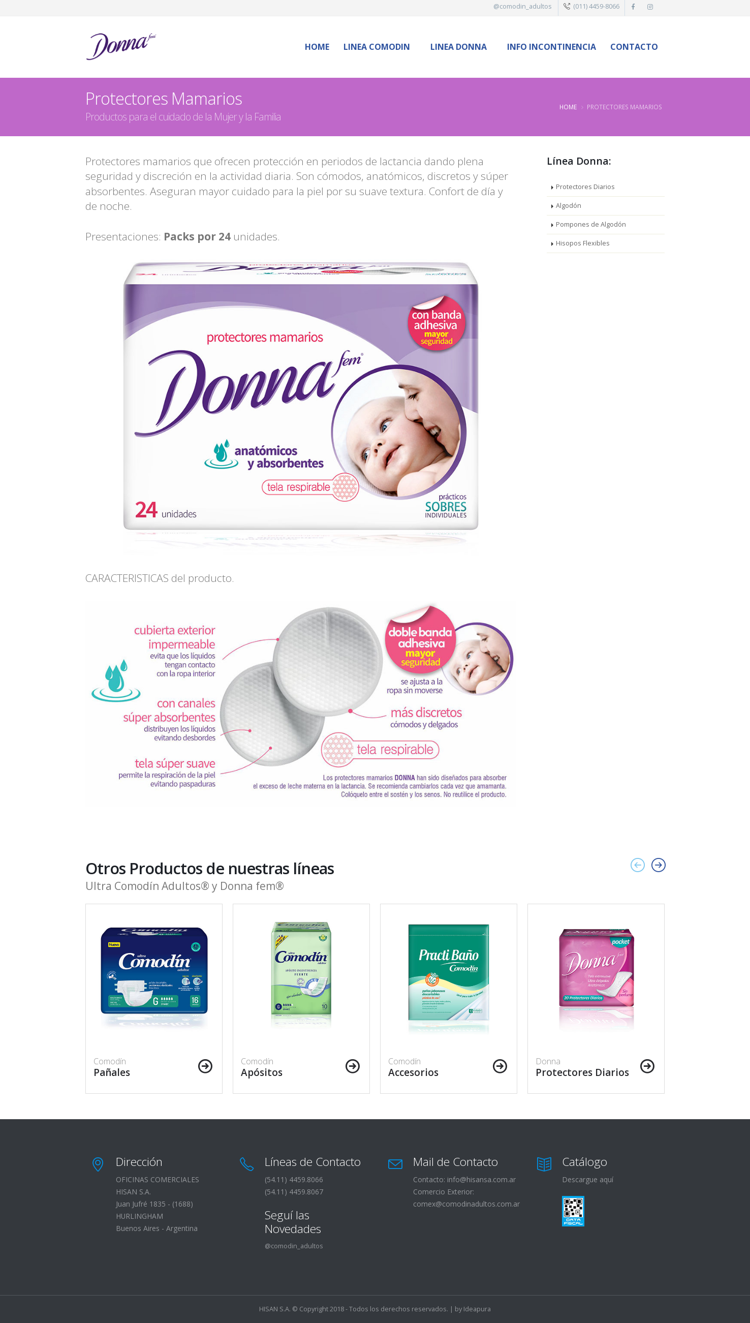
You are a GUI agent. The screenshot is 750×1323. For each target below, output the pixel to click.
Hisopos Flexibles (583, 243)
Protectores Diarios (585, 186)
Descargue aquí (587, 1179)
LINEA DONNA (458, 46)
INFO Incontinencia (551, 46)
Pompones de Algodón (591, 224)
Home (317, 46)
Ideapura (477, 1309)
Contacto (634, 46)
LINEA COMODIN (376, 46)
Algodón (568, 205)
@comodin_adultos (522, 6)
